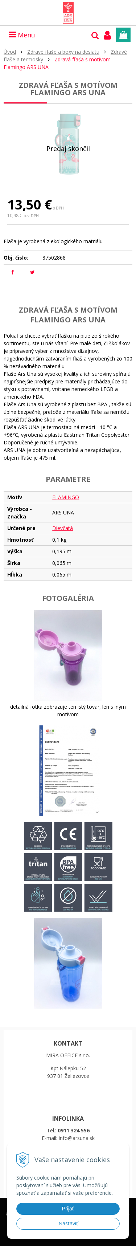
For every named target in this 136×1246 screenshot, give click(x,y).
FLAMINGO (65, 497)
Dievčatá (62, 528)
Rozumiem (91, 1240)
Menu (22, 34)
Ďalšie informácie (42, 1240)
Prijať (68, 1209)
